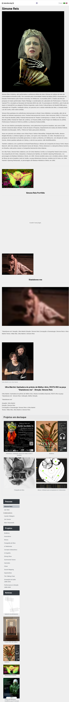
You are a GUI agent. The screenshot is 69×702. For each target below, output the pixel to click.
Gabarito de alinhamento (11, 614)
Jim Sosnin (7, 519)
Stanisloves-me (35, 280)
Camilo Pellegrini (9, 516)
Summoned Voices (10, 559)
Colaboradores (7, 513)
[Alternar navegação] (37, 3)
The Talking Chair (9, 576)
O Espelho (7, 553)
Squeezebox (8, 573)
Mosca (6, 539)
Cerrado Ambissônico (10, 549)
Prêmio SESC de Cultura (11, 642)
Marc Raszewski (9, 522)
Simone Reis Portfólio (10, 675)
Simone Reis (8, 506)
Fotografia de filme (10, 543)
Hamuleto (7, 563)
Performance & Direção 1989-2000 (11, 586)
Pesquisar (55, 3)
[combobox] (60, 3)
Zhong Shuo (8, 556)
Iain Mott (6, 510)
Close (6, 566)
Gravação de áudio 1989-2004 (10, 580)
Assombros (7, 536)
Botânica (7, 533)
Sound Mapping (9, 569)
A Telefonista (8, 546)
